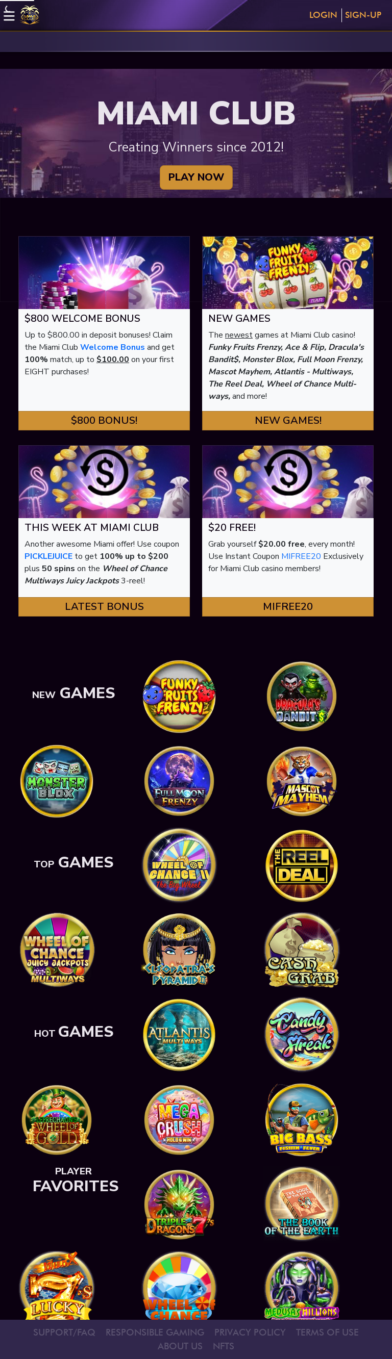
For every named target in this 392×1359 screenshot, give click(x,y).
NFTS (223, 1346)
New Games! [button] (288, 420)
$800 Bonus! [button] (104, 420)
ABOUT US (180, 1346)
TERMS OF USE (327, 1332)
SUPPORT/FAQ (64, 1332)
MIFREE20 (301, 556)
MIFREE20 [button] (288, 606)
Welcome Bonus (112, 347)
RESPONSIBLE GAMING (155, 1332)
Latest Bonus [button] (104, 606)
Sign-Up (363, 15)
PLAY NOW (196, 177)
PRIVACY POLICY (250, 1332)
